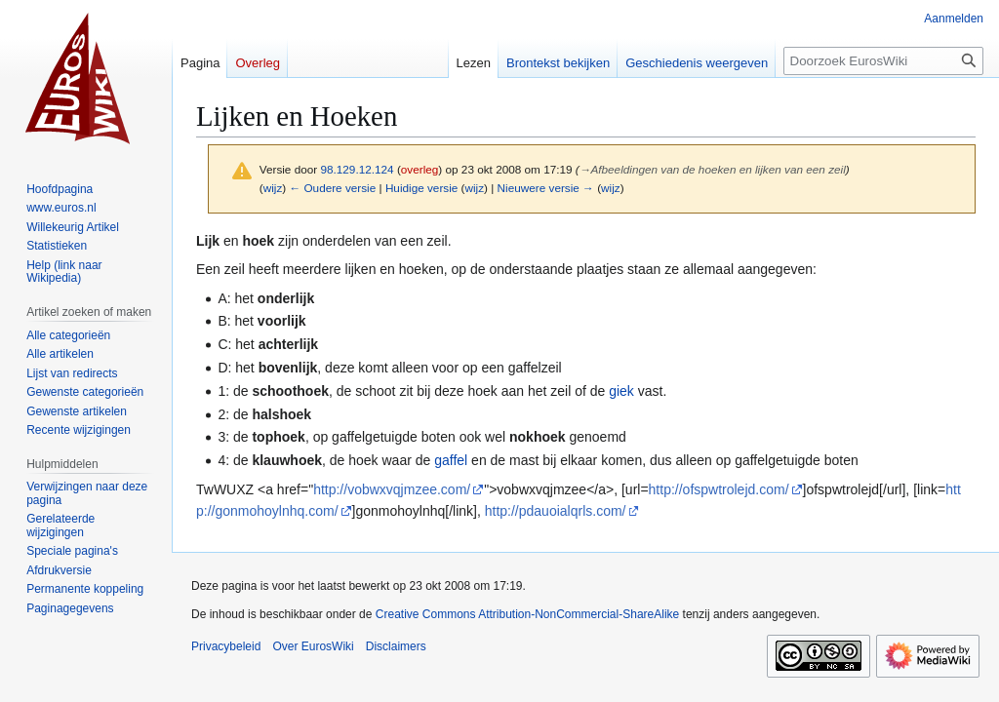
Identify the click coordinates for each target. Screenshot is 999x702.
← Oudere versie (332, 187)
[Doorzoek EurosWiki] (883, 61)
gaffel (450, 460)
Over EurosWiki (312, 646)
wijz (273, 187)
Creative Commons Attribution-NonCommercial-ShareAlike (527, 614)
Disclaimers (396, 646)
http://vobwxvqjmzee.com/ (391, 489)
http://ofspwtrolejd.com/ (719, 489)
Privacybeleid (225, 646)
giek (621, 391)
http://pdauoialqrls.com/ (555, 511)
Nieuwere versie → (546, 187)
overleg (420, 169)
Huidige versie (421, 187)
